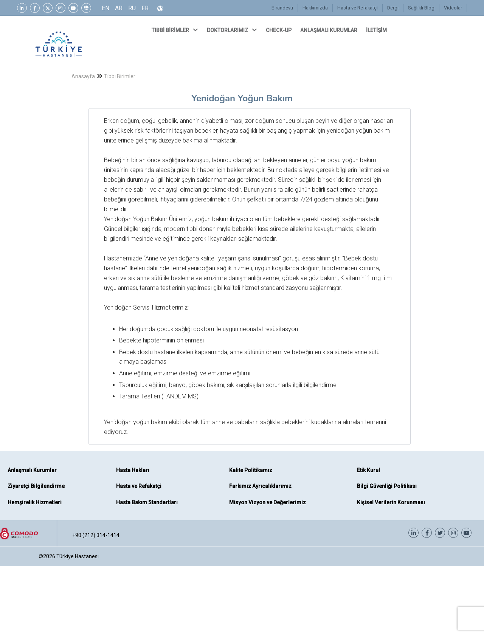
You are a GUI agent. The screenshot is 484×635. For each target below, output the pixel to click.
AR (119, 8)
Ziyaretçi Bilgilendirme (36, 486)
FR (145, 8)
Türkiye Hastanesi (77, 556)
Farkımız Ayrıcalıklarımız (260, 486)
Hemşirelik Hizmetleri (35, 502)
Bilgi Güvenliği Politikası (387, 486)
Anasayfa (83, 76)
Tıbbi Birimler (119, 76)
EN (105, 8)
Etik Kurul (368, 470)
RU (132, 8)
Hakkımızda (316, 8)
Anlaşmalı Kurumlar (32, 470)
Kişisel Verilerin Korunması (391, 502)
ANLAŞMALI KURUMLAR (329, 30)
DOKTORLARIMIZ (232, 29)
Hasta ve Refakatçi (359, 8)
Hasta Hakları (132, 470)
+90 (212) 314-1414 (95, 535)
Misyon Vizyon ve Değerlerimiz (267, 502)
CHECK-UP (279, 30)
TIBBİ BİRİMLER (175, 29)
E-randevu (284, 8)
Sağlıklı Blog (422, 8)
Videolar (453, 8)
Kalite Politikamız (250, 470)
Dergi (394, 8)
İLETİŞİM (377, 30)
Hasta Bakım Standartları (147, 502)
